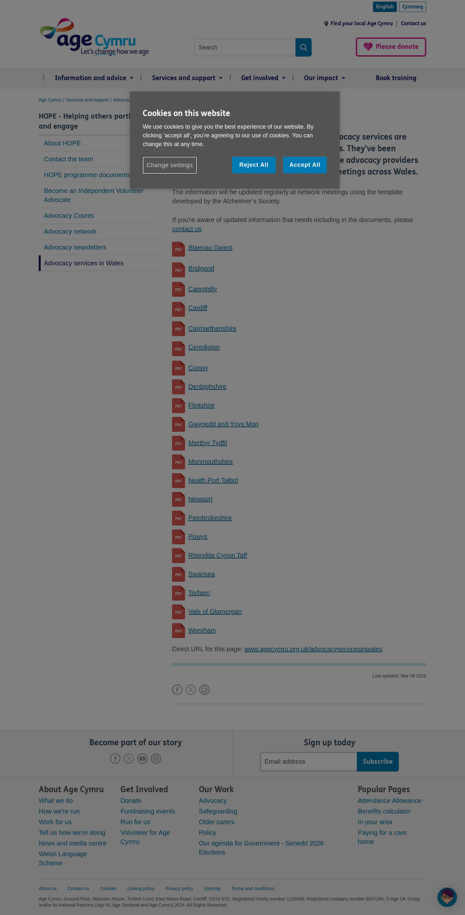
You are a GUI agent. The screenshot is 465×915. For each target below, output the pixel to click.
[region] (235, 140)
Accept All (304, 165)
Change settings (170, 165)
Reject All (253, 165)
